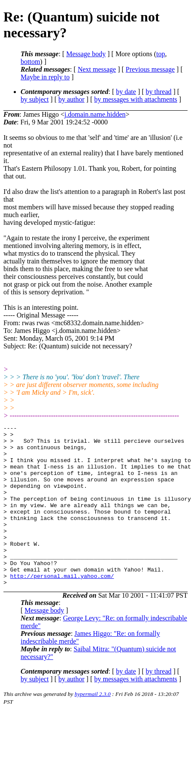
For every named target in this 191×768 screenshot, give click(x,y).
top (160, 53)
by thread (159, 91)
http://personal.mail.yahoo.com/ (62, 607)
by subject (35, 99)
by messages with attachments (135, 99)
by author (71, 99)
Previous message (150, 69)
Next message (97, 69)
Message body (86, 53)
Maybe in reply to (45, 77)
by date (126, 91)
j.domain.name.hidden (95, 114)
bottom (30, 61)
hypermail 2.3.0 (93, 726)
